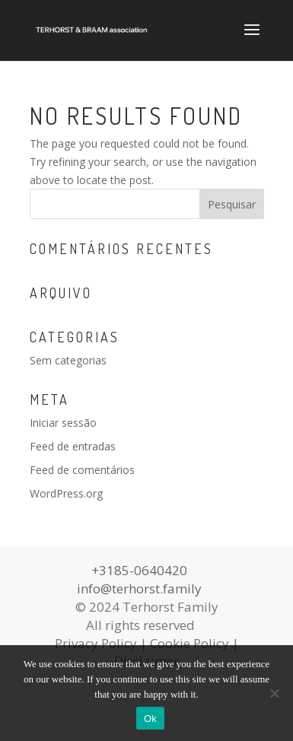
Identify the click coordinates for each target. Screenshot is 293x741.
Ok (150, 718)
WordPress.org (66, 493)
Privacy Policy (96, 643)
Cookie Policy (189, 643)
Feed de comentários (82, 470)
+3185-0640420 (139, 570)
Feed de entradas (73, 446)
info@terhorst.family (139, 588)
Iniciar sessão (63, 422)
